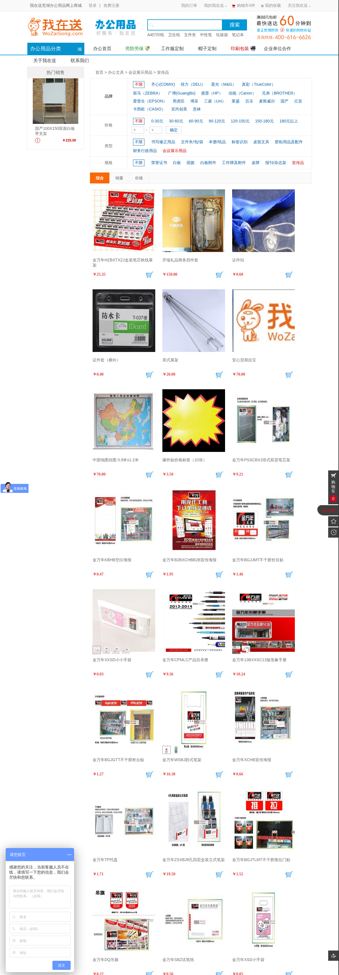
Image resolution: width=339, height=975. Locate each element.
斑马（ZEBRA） (147, 93)
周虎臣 (179, 101)
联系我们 (80, 60)
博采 (194, 101)
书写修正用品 (163, 142)
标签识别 (240, 142)
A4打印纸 (155, 34)
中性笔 (206, 34)
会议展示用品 (140, 72)
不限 (139, 84)
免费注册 (111, 5)
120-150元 (240, 121)
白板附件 (208, 162)
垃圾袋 (222, 34)
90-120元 (217, 121)
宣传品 (163, 72)
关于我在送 (44, 60)
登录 (93, 5)
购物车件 (246, 5)
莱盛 (236, 101)
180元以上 (288, 121)
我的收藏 (273, 5)
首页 (99, 72)
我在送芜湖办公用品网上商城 (56, 5)
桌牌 (256, 162)
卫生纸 (174, 34)
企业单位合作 (277, 48)
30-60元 (176, 121)
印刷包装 (243, 48)
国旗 (191, 162)
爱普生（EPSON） (150, 101)
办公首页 (102, 48)
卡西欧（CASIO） (149, 109)
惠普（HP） (211, 93)
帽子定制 (207, 48)
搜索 (235, 25)
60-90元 (196, 121)
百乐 (249, 101)
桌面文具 (261, 142)
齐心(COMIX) (163, 84)
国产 (285, 101)
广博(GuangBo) (181, 93)
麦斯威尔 (267, 101)
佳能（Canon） (242, 93)
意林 (197, 109)
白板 (177, 162)
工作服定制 (172, 48)
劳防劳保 (137, 48)
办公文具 (116, 72)
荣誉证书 (159, 162)
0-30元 (157, 121)
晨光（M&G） (223, 84)
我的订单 (189, 5)
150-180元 (264, 121)
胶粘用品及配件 (289, 142)
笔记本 (238, 34)
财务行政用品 (145, 150)
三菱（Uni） (215, 101)
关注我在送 (298, 5)
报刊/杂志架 (275, 162)
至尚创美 (179, 109)
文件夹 (190, 34)
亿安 (298, 101)
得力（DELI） (193, 84)
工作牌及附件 (234, 162)
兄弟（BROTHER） (279, 93)
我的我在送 (214, 5)
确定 (174, 130)
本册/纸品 (217, 142)
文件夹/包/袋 (192, 142)
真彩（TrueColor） (258, 84)
